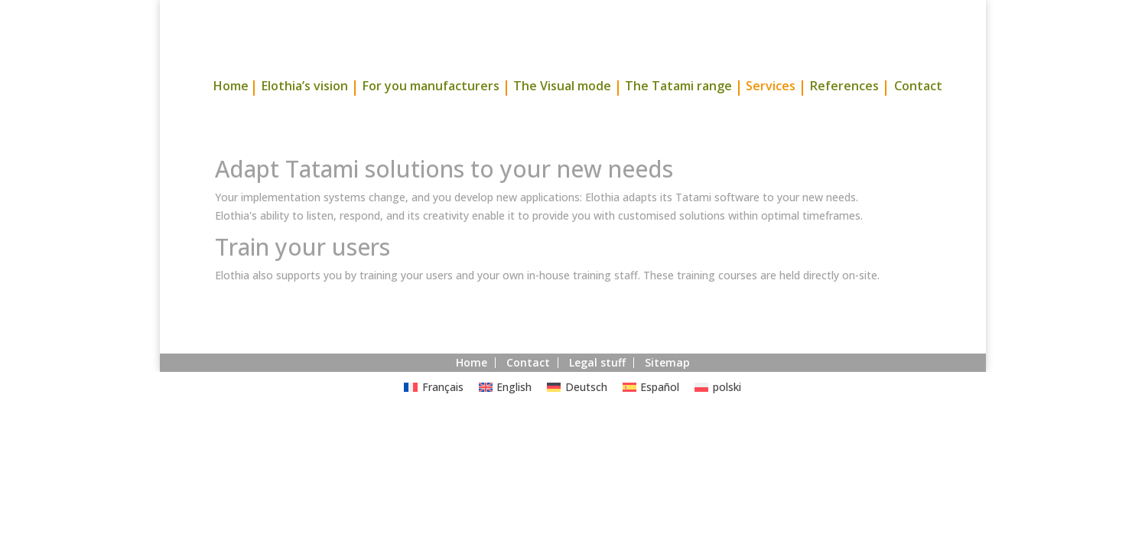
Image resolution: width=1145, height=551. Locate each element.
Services (770, 115)
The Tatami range (678, 115)
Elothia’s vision (304, 115)
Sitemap (667, 390)
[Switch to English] (505, 415)
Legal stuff (597, 390)
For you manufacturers (430, 115)
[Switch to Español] (651, 415)
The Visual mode (562, 115)
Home (231, 115)
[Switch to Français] (433, 415)
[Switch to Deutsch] (577, 415)
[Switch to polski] (718, 415)
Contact (918, 115)
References (844, 115)
